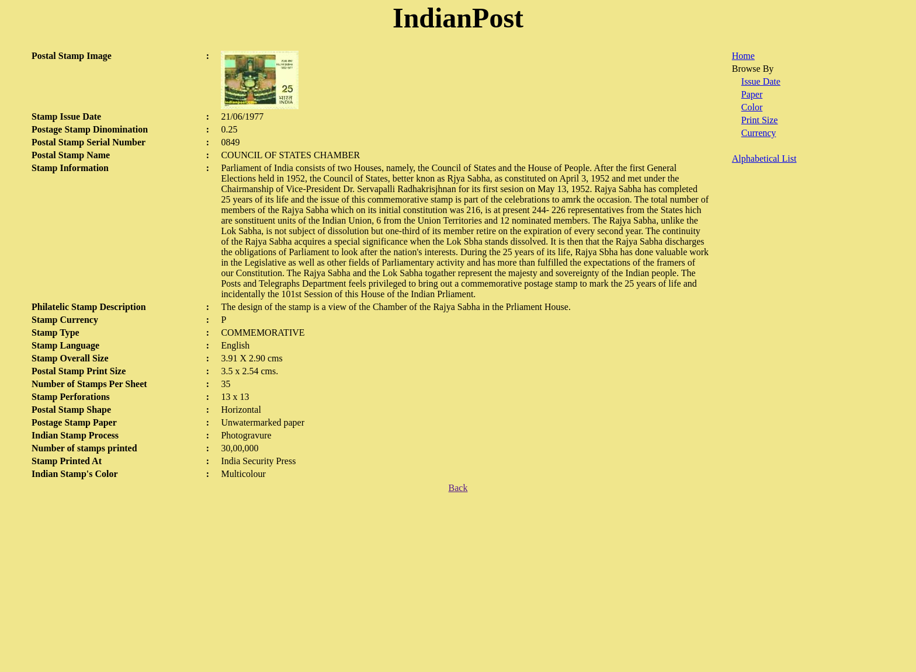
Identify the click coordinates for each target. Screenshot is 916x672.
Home (743, 56)
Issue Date (760, 81)
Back (458, 488)
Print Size (759, 120)
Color (751, 107)
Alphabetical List (764, 158)
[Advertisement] (458, 584)
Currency (758, 133)
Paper (751, 94)
